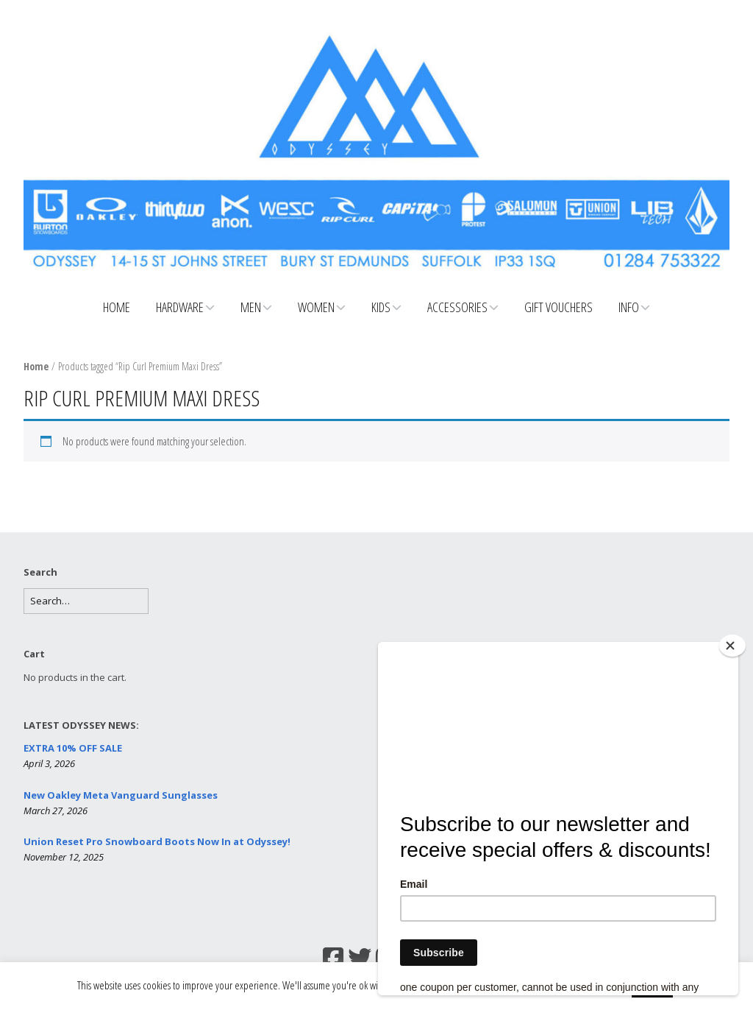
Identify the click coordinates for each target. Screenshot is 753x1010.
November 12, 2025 (64, 857)
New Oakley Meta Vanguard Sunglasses (121, 795)
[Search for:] (86, 601)
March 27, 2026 (56, 810)
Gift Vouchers (558, 307)
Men (250, 307)
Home (116, 307)
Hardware (180, 307)
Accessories (457, 307)
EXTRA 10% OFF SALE (73, 748)
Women (316, 307)
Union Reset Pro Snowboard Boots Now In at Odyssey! (157, 841)
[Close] (732, 646)
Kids (380, 307)
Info (628, 307)
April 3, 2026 (49, 763)
